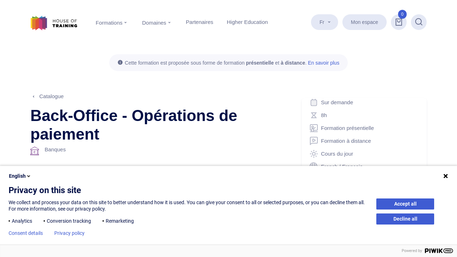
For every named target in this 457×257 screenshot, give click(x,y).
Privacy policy (69, 233)
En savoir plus (323, 63)
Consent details (26, 233)
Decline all (405, 219)
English (20, 176)
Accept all (405, 204)
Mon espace (364, 22)
